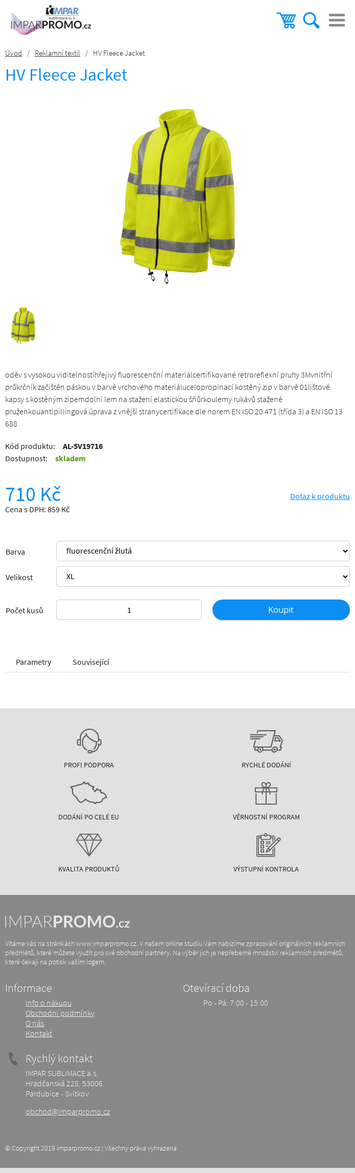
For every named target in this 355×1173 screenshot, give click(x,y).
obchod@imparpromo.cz (68, 1111)
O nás (35, 1023)
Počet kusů (24, 610)
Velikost (19, 577)
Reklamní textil (57, 53)
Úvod (13, 53)
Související (91, 662)
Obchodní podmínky (60, 1013)
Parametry (33, 662)
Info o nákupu (49, 1002)
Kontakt (39, 1033)
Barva (15, 551)
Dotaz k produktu (320, 496)
